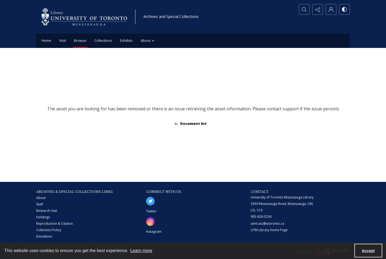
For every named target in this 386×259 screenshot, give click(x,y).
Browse (80, 40)
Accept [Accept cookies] (368, 251)
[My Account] (331, 9)
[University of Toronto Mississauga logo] (84, 16)
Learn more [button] (141, 250)
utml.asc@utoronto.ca (267, 223)
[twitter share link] (150, 201)
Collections (103, 40)
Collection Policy (48, 230)
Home (46, 40)
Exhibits (126, 40)
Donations (44, 236)
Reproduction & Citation (54, 223)
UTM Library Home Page (269, 230)
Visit (62, 40)
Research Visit (46, 210)
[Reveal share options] (318, 9)
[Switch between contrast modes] (344, 9)
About (41, 198)
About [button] (148, 41)
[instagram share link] (150, 221)
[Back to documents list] (193, 123)
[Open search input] (304, 9)
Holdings (43, 217)
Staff (39, 204)
